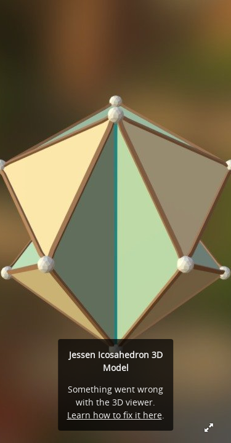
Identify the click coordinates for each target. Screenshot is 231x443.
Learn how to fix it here (114, 415)
